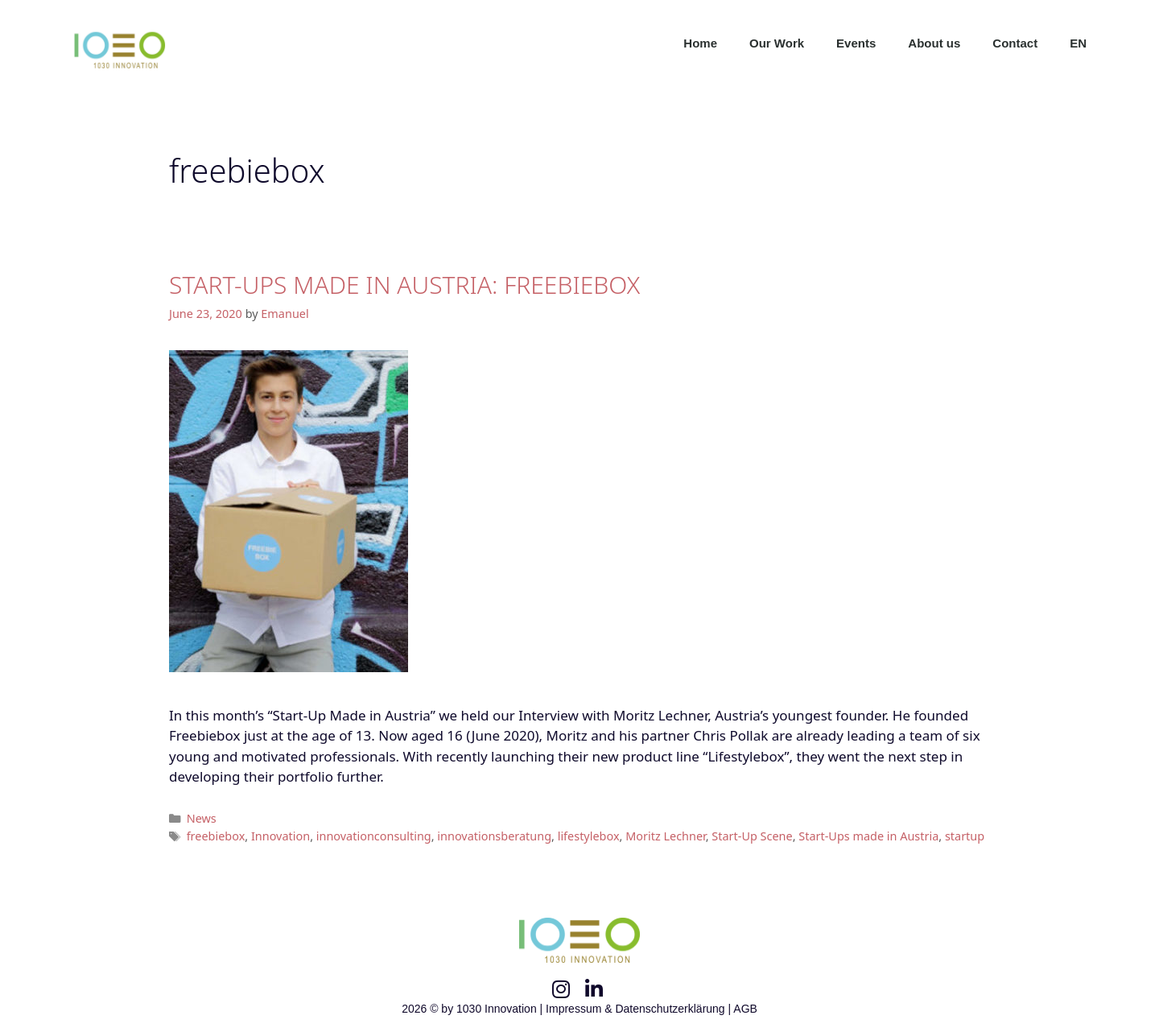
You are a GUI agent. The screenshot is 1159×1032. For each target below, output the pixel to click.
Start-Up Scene (751, 836)
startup (964, 836)
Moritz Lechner (665, 836)
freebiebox (216, 836)
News (202, 818)
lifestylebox (589, 836)
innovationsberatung (494, 836)
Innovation (280, 836)
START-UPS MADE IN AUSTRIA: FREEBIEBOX (404, 284)
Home (700, 43)
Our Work (776, 43)
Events (856, 43)
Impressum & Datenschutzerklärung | (639, 1008)
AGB (745, 1008)
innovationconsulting (373, 836)
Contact (1014, 43)
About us (934, 43)
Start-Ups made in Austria (868, 836)
